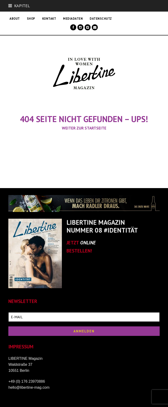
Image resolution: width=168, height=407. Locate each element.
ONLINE (88, 243)
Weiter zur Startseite (84, 128)
